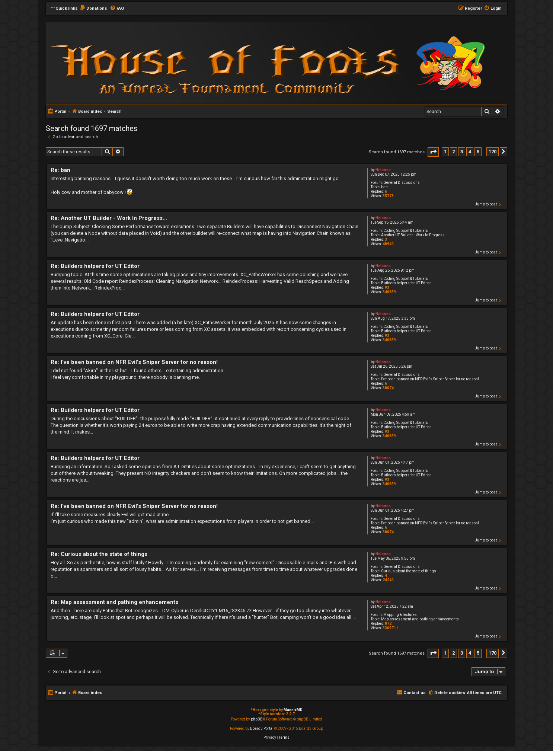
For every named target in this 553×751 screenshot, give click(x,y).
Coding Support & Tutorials (405, 231)
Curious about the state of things (408, 571)
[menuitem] (93, 8)
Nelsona (383, 170)
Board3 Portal (262, 728)
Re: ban (60, 170)
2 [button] (453, 151)
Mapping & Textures (400, 615)
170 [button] (492, 151)
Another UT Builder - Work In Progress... (414, 235)
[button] (433, 152)
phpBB (257, 719)
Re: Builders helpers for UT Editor (95, 266)
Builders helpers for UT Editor (406, 283)
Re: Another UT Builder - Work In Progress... (109, 218)
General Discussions (401, 182)
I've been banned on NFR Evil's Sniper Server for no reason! (430, 379)
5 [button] (478, 151)
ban (384, 187)
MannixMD (293, 710)
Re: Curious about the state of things (99, 554)
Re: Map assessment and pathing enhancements (114, 602)
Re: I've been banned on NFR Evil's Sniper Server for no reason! (134, 362)
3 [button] (461, 151)
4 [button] (470, 151)
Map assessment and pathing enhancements (420, 619)
